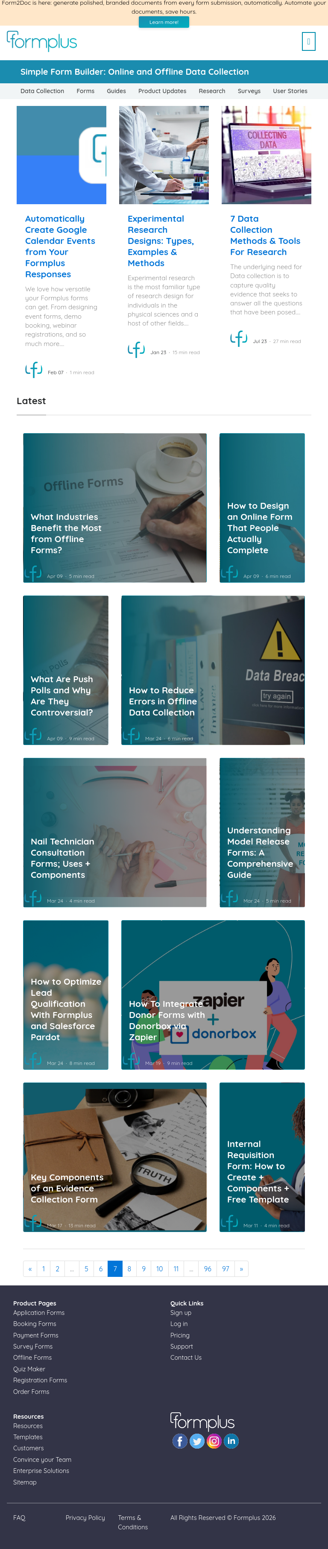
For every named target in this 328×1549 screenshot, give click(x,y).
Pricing (180, 1335)
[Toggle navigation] (308, 38)
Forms (85, 91)
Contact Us (186, 1357)
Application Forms (38, 1313)
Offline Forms (32, 1357)
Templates (28, 1437)
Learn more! (164, 22)
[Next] (241, 1269)
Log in (179, 1324)
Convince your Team (42, 1460)
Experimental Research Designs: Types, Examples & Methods (161, 240)
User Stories (290, 91)
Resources (28, 1426)
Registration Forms (40, 1380)
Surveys (249, 91)
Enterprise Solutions (41, 1471)
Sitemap (25, 1482)
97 (225, 1268)
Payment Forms (36, 1335)
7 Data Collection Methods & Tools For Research (265, 235)
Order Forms (31, 1392)
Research (212, 91)
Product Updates (162, 91)
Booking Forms (34, 1324)
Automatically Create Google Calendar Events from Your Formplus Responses (60, 246)
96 (207, 1268)
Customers (28, 1448)
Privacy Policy (85, 1518)
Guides (116, 91)
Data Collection (42, 91)
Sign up (180, 1313)
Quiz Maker (29, 1369)
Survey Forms (33, 1346)
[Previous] (30, 1269)
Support (181, 1346)
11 (176, 1268)
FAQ (19, 1518)
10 (159, 1268)
